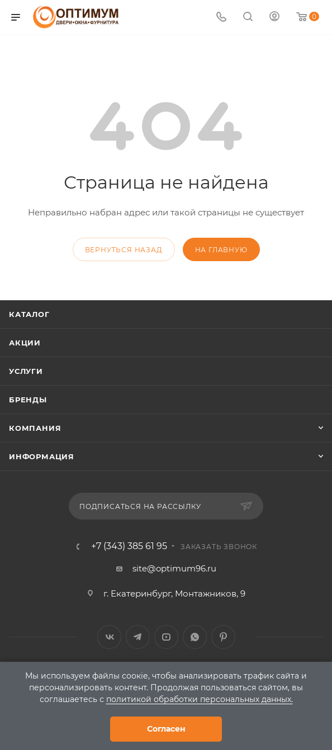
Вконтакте (109, 637)
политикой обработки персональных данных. (199, 699)
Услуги (26, 371)
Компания (35, 428)
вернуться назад (124, 250)
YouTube (166, 637)
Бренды (28, 399)
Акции (25, 342)
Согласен (166, 729)
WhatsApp (195, 637)
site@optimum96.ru (174, 568)
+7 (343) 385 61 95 (129, 546)
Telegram (138, 637)
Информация (41, 456)
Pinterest (223, 637)
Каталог (29, 314)
